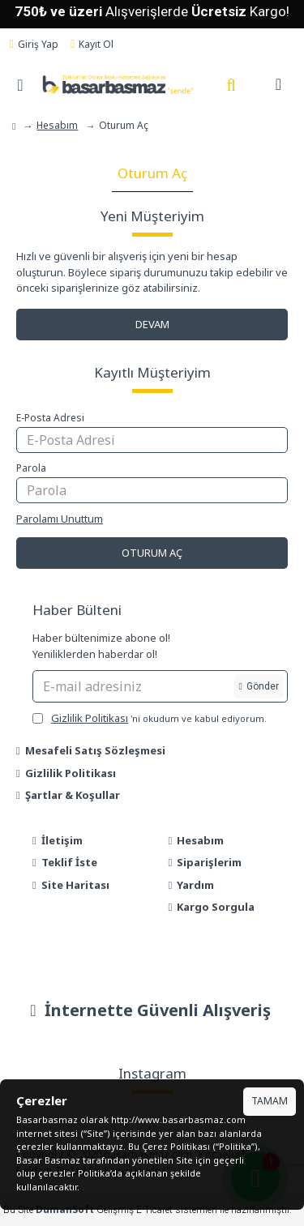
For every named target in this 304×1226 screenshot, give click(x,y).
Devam (152, 324)
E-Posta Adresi (50, 418)
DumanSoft (65, 1209)
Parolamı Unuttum (59, 518)
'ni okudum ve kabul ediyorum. (149, 719)
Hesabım (57, 125)
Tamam (269, 1101)
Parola (31, 468)
